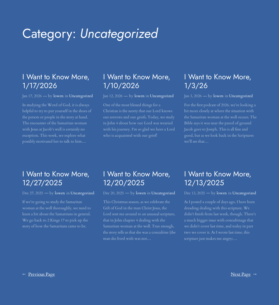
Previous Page (38, 274)
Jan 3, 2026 (193, 96)
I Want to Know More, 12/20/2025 (136, 178)
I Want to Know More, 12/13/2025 (217, 178)
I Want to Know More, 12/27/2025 (56, 178)
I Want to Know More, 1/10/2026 (136, 81)
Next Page (244, 274)
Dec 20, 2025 (113, 193)
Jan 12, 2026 (112, 96)
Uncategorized (81, 96)
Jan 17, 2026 (32, 96)
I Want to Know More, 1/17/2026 (56, 81)
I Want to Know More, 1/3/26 (217, 81)
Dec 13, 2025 (194, 193)
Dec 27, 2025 (32, 193)
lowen (58, 96)
